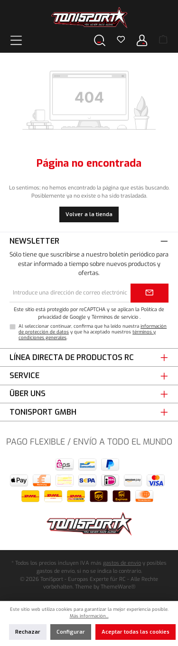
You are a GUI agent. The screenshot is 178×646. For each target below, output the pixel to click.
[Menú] (16, 40)
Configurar (70, 632)
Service (24, 375)
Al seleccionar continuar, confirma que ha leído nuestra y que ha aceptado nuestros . (93, 332)
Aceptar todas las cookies (135, 632)
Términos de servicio (115, 317)
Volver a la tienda (89, 214)
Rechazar (27, 632)
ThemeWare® (118, 586)
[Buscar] (99, 40)
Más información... (89, 616)
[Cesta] (163, 40)
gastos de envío (122, 563)
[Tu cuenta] (142, 40)
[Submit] (150, 293)
